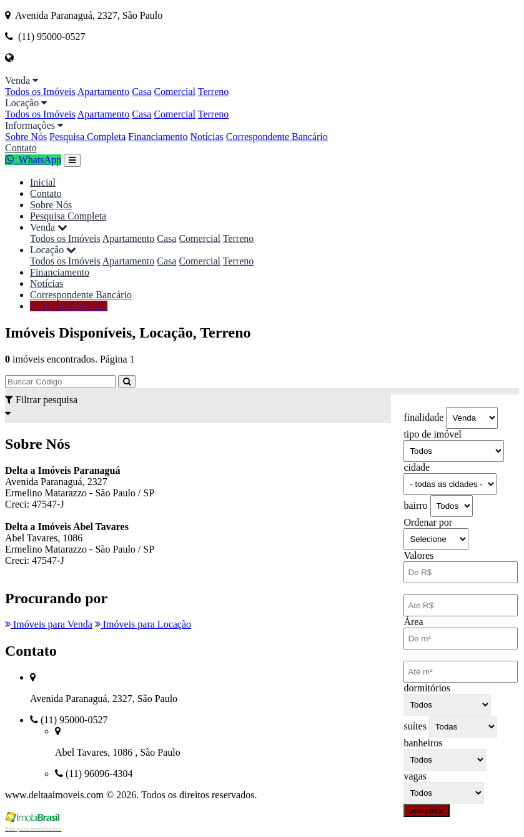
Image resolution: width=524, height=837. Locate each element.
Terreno (213, 91)
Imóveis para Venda (48, 624)
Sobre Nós (26, 136)
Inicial (43, 182)
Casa (141, 91)
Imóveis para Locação (143, 624)
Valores (418, 555)
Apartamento (103, 91)
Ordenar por (427, 522)
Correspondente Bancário (277, 136)
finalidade (423, 417)
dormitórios (426, 688)
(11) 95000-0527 (68, 306)
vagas (414, 776)
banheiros (422, 743)
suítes (414, 726)
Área (413, 621)
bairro (415, 505)
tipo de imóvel (432, 434)
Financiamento (157, 136)
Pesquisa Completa (87, 136)
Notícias (206, 136)
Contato (21, 148)
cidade (416, 467)
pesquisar (426, 810)
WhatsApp (33, 159)
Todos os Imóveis (40, 91)
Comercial (174, 91)
